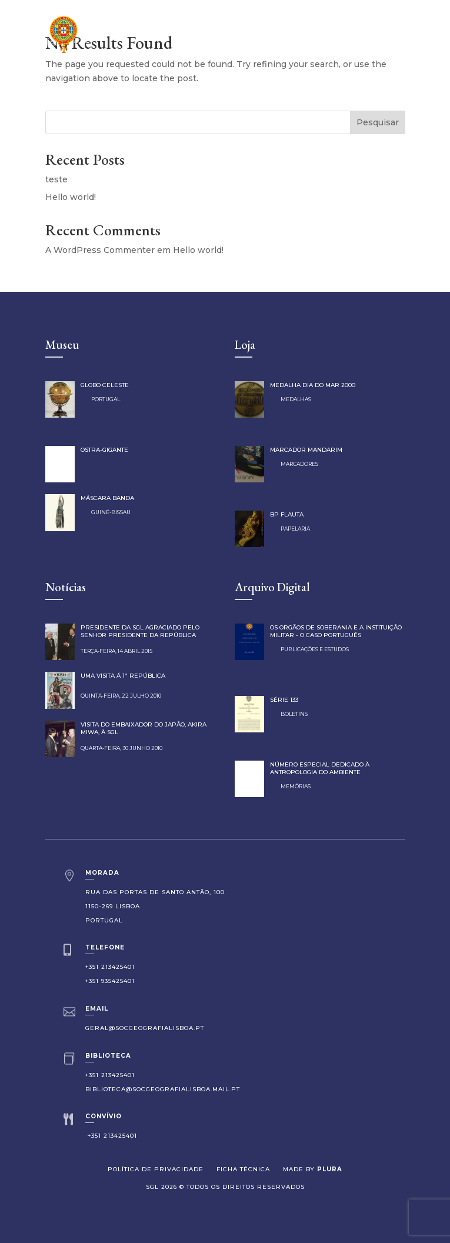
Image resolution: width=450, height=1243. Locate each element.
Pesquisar (377, 122)
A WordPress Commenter (100, 250)
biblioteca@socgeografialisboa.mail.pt (162, 1089)
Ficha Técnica (243, 1169)
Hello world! (70, 197)
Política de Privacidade (156, 1169)
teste (56, 179)
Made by (312, 1169)
